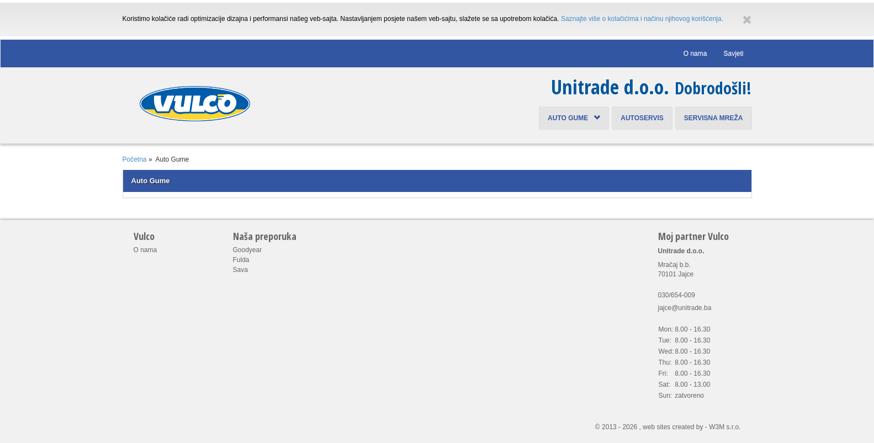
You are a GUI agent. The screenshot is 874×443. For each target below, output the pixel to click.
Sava (240, 270)
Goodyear (247, 250)
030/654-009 (676, 295)
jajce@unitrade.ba (685, 308)
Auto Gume (574, 118)
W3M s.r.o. (724, 427)
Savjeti (733, 53)
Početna (135, 159)
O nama (695, 53)
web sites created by (673, 427)
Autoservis (642, 118)
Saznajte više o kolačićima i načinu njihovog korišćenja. (642, 19)
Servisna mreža (713, 118)
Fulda (241, 260)
